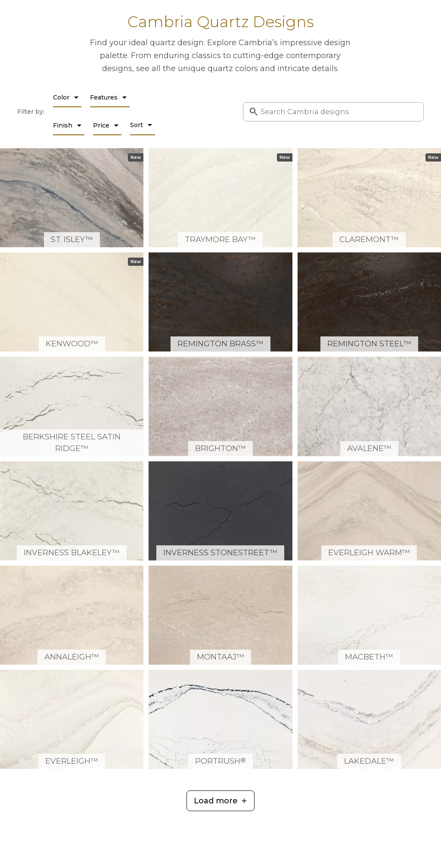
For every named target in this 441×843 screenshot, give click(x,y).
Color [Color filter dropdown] (67, 97)
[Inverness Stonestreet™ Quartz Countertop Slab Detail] (220, 510)
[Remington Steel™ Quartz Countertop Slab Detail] (369, 302)
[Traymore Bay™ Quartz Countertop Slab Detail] (220, 197)
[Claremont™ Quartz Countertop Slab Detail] (369, 197)
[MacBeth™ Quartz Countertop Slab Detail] (369, 615)
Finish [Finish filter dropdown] (68, 125)
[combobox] (333, 111)
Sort (142, 125)
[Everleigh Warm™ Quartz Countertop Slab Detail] (369, 510)
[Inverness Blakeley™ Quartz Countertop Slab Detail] (71, 510)
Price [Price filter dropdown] (107, 125)
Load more (216, 801)
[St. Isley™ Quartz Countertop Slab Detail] (71, 197)
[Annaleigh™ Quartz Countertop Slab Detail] (71, 615)
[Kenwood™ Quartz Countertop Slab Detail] (71, 302)
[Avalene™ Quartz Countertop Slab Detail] (369, 406)
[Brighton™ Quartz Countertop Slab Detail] (220, 406)
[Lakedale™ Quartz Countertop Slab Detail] (369, 719)
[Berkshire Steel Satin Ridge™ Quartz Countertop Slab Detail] (71, 406)
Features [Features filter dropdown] (110, 97)
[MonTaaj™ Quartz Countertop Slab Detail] (220, 615)
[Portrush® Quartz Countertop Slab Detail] (220, 719)
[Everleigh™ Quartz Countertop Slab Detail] (71, 719)
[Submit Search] (252, 111)
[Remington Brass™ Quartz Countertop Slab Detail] (220, 302)
